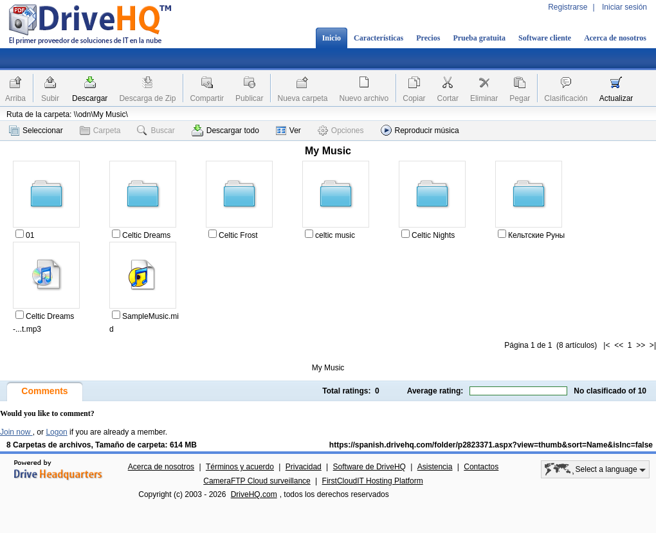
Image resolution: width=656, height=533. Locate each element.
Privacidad (304, 466)
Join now (16, 432)
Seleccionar (36, 130)
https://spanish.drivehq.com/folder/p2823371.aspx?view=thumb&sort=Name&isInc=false (491, 444)
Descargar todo (225, 130)
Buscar (155, 130)
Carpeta (100, 130)
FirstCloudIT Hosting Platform (372, 480)
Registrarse (567, 7)
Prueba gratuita (479, 37)
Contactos (481, 466)
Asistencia (435, 466)
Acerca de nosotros (615, 37)
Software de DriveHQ (369, 466)
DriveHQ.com (254, 494)
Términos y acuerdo (240, 466)
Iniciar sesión (624, 7)
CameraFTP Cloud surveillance (257, 480)
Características (378, 37)
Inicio (331, 37)
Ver (288, 130)
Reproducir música (420, 130)
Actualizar (616, 98)
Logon (56, 432)
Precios (428, 37)
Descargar (89, 98)
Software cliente (544, 37)
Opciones (341, 130)
